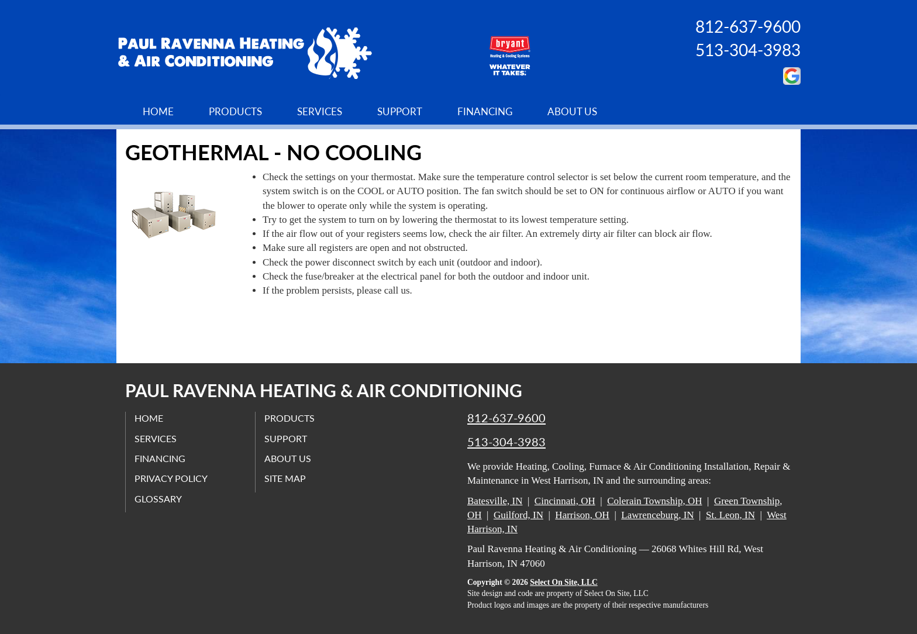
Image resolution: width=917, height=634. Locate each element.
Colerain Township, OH (654, 500)
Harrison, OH (582, 515)
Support (399, 111)
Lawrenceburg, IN (657, 515)
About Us (572, 111)
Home (158, 111)
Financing (484, 111)
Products (235, 111)
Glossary (158, 498)
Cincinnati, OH (565, 500)
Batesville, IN (494, 500)
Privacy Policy (171, 478)
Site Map (285, 478)
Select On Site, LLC (564, 582)
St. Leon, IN (730, 515)
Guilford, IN (518, 515)
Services (319, 111)
